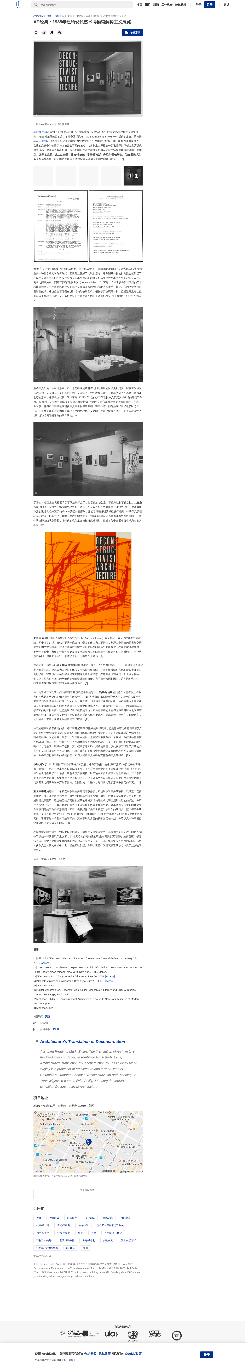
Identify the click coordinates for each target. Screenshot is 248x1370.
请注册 (72, 1360)
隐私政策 (105, 1353)
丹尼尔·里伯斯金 (113, 1232)
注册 (209, 4)
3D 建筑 (70, 1248)
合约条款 (90, 1353)
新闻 (156, 4)
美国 (47, 1016)
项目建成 (54, 1217)
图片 (148, 4)
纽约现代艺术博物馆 (47, 1248)
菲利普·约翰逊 (41, 131)
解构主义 (108, 1240)
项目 (139, 4)
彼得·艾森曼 (63, 1232)
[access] (45, 962)
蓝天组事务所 (67, 1240)
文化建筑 (90, 1217)
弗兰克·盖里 (42, 1232)
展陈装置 (125, 1217)
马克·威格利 (43, 141)
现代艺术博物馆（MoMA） (111, 1225)
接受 (207, 1355)
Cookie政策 (133, 1353)
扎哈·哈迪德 (42, 1225)
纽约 (80, 1232)
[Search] (86, 4)
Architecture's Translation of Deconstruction (82, 1041)
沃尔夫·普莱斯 (128, 1240)
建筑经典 (72, 1217)
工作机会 (167, 4)
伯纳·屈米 (83, 1225)
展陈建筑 (108, 1217)
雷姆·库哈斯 (63, 1225)
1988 (56, 1029)
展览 (93, 1232)
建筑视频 (180, 4)
